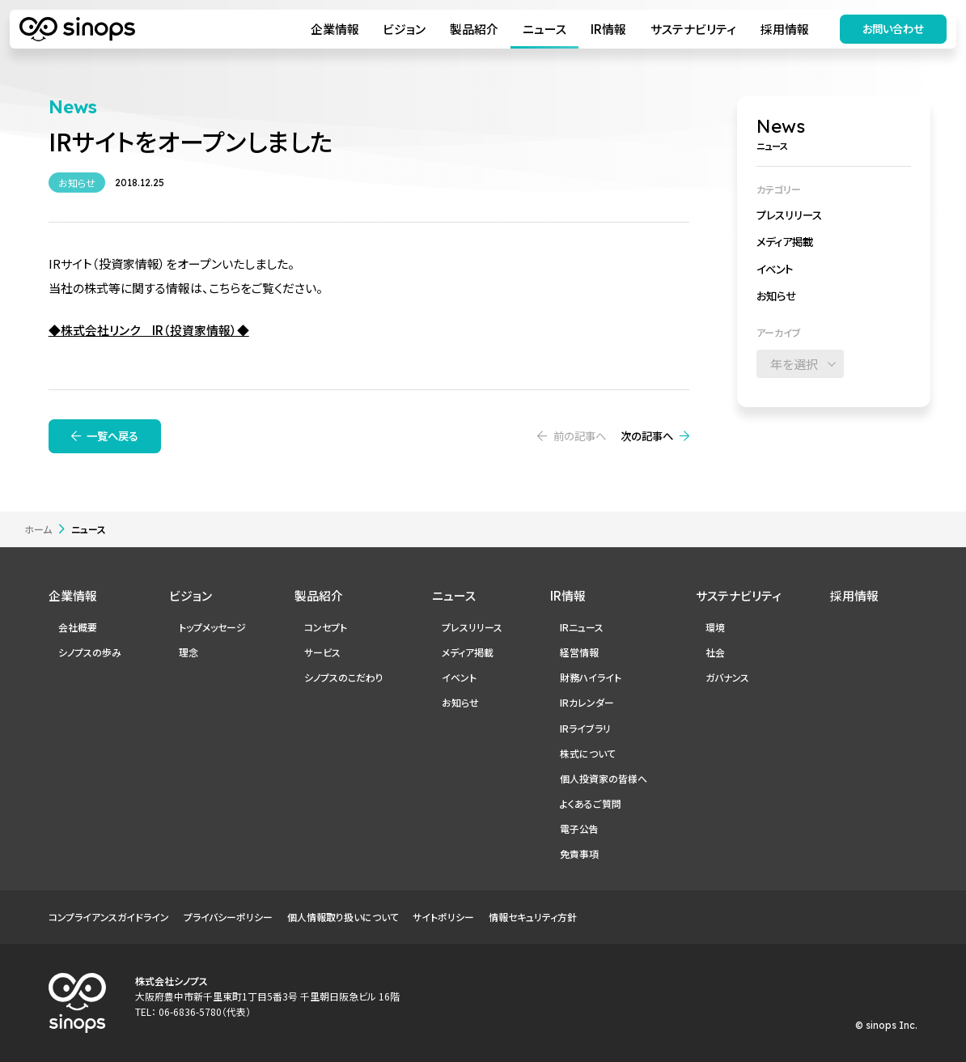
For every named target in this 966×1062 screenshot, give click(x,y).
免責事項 (579, 853)
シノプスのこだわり (343, 677)
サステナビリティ (693, 28)
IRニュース (582, 627)
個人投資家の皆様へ (603, 778)
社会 (715, 652)
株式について (588, 753)
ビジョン (404, 28)
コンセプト (325, 627)
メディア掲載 (784, 241)
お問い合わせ (893, 28)
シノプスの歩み (89, 652)
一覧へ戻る (112, 435)
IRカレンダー (587, 702)
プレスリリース (789, 214)
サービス (322, 652)
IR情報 (608, 28)
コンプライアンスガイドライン (109, 917)
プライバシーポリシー (228, 917)
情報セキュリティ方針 (533, 917)
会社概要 (77, 627)
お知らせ (776, 295)
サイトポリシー (443, 917)
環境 (715, 627)
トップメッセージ (212, 627)
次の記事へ (647, 435)
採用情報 (785, 28)
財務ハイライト (590, 677)
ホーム (38, 529)
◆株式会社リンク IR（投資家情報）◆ (149, 329)
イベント (774, 269)
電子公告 (579, 828)
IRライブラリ (585, 728)
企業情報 (335, 28)
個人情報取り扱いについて (343, 917)
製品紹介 (474, 28)
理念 (188, 652)
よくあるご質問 (590, 803)
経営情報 (579, 652)
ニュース (544, 28)
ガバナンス (727, 677)
